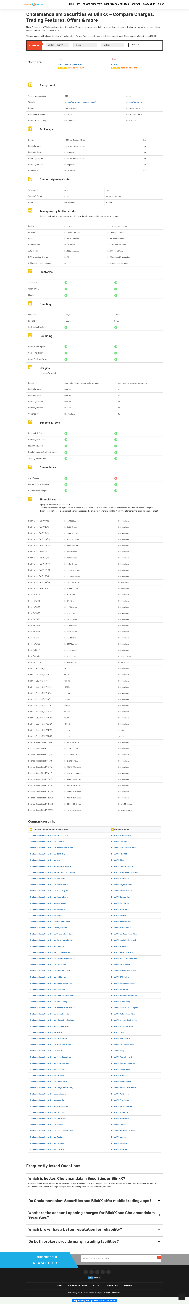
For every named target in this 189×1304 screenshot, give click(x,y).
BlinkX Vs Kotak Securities (123, 1014)
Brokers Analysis (94, 1293)
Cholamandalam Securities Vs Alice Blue (47, 909)
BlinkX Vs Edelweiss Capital (123, 1063)
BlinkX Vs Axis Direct (120, 903)
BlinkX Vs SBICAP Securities (123, 971)
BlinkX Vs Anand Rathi (121, 1082)
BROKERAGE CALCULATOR (116, 4)
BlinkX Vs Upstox (118, 1137)
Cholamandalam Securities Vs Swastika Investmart (52, 959)
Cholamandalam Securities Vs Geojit (46, 1051)
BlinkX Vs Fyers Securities (123, 1057)
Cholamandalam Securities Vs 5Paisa (46, 915)
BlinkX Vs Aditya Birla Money (123, 1088)
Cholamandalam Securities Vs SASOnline (48, 977)
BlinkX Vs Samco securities (123, 983)
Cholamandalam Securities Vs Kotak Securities (50, 1014)
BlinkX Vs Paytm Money (121, 885)
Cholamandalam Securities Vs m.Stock (47, 1149)
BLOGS (161, 4)
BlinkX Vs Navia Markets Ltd (123, 940)
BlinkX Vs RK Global (119, 989)
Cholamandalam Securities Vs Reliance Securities (52, 995)
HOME (72, 4)
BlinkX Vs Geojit (118, 1051)
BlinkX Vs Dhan (118, 860)
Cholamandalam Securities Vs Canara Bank (49, 897)
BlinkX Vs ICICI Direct (120, 1112)
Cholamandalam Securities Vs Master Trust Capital (52, 1008)
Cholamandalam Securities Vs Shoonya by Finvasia (52, 872)
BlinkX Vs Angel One (120, 1100)
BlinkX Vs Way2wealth (121, 928)
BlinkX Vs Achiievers (120, 1094)
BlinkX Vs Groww (118, 1125)
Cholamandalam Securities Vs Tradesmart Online (51, 1131)
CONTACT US (149, 4)
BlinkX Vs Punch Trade (121, 835)
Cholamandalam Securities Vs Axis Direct (48, 903)
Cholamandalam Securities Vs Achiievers (48, 1094)
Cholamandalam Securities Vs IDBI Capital (48, 1039)
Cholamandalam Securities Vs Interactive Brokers (52, 1020)
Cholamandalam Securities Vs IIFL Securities (49, 1026)
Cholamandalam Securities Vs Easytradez (48, 1069)
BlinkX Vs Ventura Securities (124, 934)
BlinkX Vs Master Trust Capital (124, 1008)
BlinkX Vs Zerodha (119, 1143)
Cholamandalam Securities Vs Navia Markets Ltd (51, 940)
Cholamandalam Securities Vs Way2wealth (48, 928)
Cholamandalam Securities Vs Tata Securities (50, 952)
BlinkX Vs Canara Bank (121, 897)
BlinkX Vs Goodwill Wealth (122, 866)
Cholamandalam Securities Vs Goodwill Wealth (50, 866)
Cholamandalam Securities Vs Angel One (47, 1100)
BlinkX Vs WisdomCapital (122, 922)
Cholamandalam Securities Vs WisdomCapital (50, 922)
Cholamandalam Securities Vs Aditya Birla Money (51, 1088)
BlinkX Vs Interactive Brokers (124, 1020)
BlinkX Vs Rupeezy (119, 1075)
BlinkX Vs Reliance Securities (124, 995)
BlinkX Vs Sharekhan (120, 1119)
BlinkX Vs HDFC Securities (122, 1045)
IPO (78, 4)
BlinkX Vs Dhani (118, 1032)
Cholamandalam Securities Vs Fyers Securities (50, 1057)
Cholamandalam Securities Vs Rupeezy (47, 1075)
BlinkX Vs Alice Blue (119, 909)
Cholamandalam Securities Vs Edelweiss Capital (51, 1063)
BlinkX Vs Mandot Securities (123, 848)
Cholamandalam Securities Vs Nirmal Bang (48, 1002)
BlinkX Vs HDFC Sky (119, 854)
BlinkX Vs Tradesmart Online (123, 1131)
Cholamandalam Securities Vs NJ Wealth (47, 879)
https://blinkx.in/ (134, 102)
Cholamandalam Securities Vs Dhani (46, 1032)
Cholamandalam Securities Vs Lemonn (47, 842)
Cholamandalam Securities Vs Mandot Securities (51, 848)
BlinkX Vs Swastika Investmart (125, 959)
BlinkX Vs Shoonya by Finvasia (124, 872)
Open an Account (76, 68)
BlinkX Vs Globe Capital (121, 891)
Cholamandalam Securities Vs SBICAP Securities (51, 971)
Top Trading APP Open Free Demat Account (94, 1301)
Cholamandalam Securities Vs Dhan (45, 860)
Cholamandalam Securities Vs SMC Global (48, 965)
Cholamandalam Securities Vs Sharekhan (48, 1119)
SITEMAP (128, 1286)
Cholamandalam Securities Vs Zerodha (47, 1143)
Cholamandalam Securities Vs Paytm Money (49, 885)
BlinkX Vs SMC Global (120, 965)
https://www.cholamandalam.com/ (80, 102)
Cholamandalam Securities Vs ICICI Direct (48, 1112)
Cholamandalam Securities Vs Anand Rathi (48, 1082)
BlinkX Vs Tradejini (119, 946)
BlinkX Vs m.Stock (119, 1149)
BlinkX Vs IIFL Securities (122, 1026)
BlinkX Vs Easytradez (120, 1069)
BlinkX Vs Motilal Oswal (121, 1106)
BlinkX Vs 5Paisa (118, 915)
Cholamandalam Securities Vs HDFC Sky (47, 854)
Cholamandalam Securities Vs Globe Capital (49, 891)
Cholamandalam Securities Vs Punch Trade (49, 835)
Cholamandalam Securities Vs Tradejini (47, 946)
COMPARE (136, 4)
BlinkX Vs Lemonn (119, 842)
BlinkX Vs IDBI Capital (120, 1039)
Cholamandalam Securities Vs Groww (46, 1125)
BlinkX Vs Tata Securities (122, 952)
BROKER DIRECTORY (92, 4)
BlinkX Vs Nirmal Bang (120, 1002)
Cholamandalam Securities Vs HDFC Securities (50, 1045)
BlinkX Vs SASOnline (120, 977)
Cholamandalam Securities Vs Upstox (46, 1137)
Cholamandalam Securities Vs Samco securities (51, 983)
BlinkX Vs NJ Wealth (120, 879)
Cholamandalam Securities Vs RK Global (47, 989)
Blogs (96, 1286)
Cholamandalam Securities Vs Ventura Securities (51, 934)
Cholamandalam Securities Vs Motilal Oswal (49, 1106)
